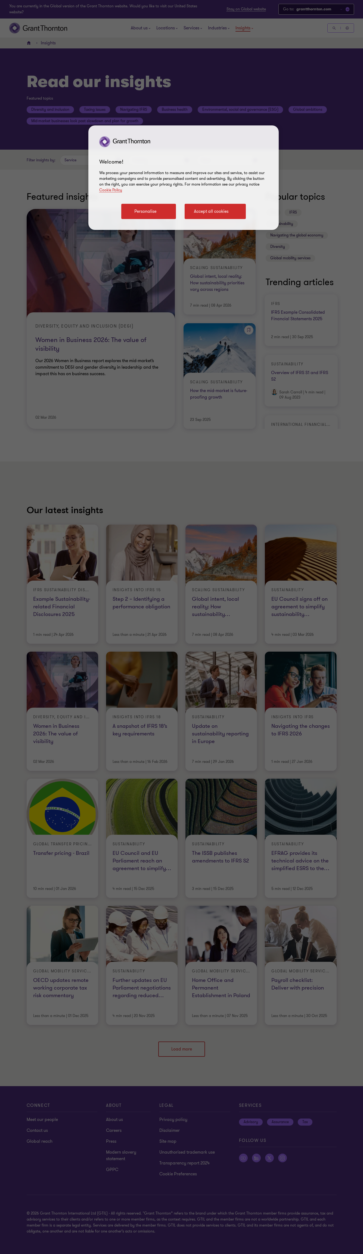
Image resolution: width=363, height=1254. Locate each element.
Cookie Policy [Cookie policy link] (110, 190)
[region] (183, 177)
